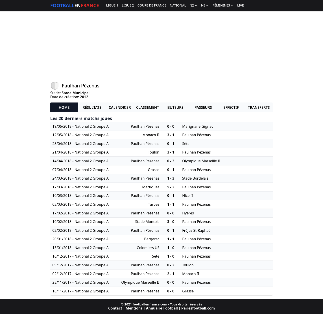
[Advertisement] (161, 46)
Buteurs (175, 107)
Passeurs (203, 107)
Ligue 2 (128, 5)
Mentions (134, 308)
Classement (147, 107)
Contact (115, 308)
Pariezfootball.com (198, 308)
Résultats (92, 107)
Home (64, 107)
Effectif (231, 107)
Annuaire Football (162, 308)
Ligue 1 (112, 5)
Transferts (259, 107)
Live (240, 5)
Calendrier (120, 107)
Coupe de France (151, 5)
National (178, 5)
